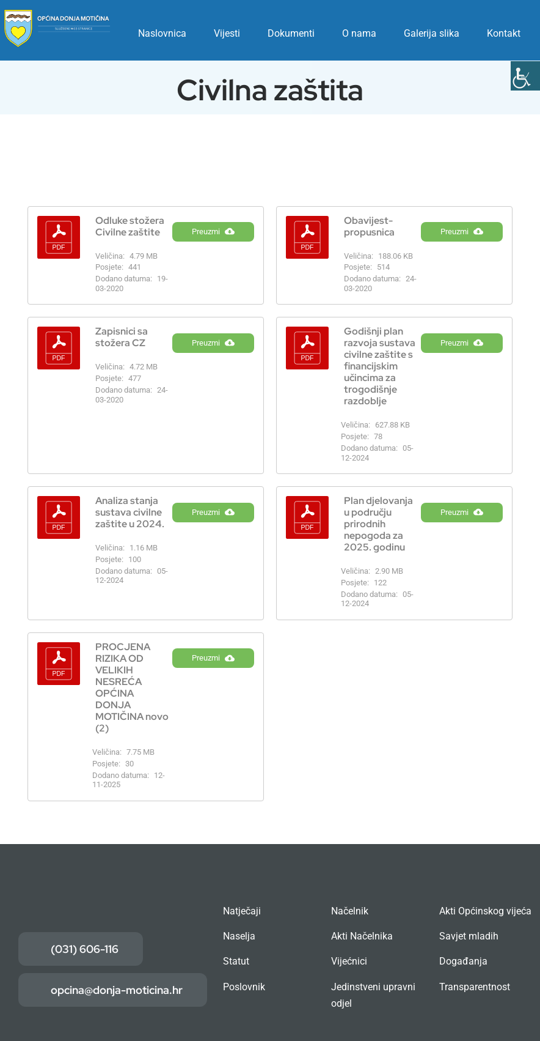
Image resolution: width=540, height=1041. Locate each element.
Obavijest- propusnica (369, 226)
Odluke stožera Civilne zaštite (129, 226)
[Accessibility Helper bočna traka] (525, 76)
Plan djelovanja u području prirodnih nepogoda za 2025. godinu (378, 524)
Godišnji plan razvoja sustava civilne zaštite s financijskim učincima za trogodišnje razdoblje (379, 366)
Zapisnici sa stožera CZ (121, 337)
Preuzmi (213, 239)
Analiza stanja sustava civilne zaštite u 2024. (129, 512)
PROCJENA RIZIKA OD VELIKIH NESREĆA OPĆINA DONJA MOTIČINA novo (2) (132, 687)
